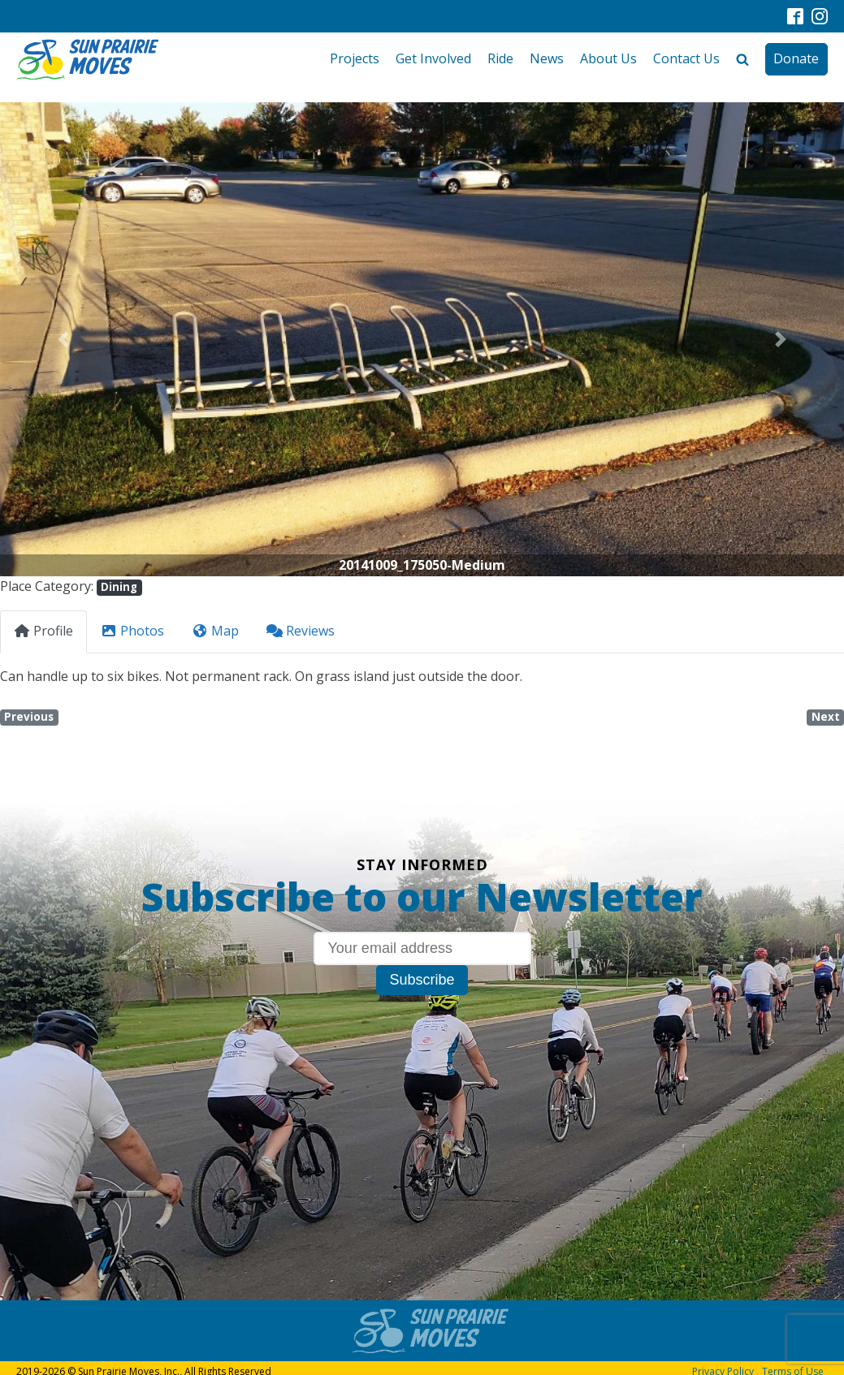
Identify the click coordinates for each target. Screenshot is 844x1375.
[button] (63, 339)
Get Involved (433, 58)
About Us (608, 58)
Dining (119, 587)
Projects (354, 58)
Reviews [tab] (300, 631)
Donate (796, 58)
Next (826, 716)
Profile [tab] (43, 631)
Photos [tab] (132, 631)
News (547, 58)
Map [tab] (215, 631)
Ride (500, 58)
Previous (29, 716)
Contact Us (686, 58)
